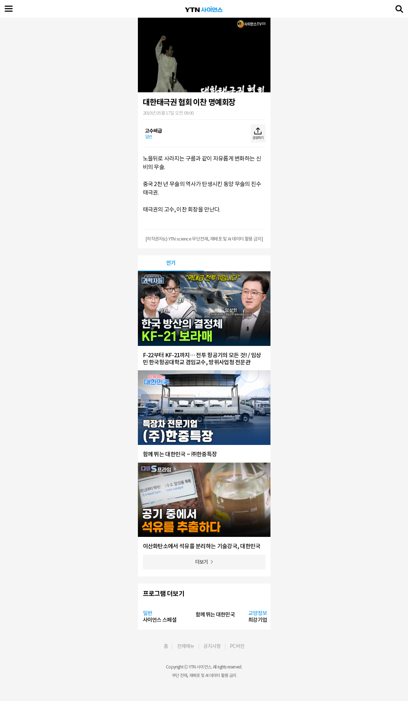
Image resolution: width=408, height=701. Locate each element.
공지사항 (212, 646)
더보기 (201, 562)
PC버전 (237, 646)
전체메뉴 (185, 646)
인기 (171, 263)
